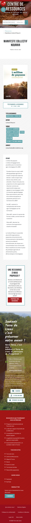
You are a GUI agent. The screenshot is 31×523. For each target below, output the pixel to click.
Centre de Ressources (12, 456)
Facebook (9, 479)
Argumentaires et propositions (13, 116)
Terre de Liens (10, 454)
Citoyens (22, 132)
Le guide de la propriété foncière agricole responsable (15, 439)
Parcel (8, 462)
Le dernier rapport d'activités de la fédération (15, 430)
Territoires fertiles (11, 467)
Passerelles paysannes (12, 470)
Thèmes (8, 126)
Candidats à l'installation (12, 132)
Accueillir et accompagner (12, 129)
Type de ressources (11, 114)
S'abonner (10, 496)
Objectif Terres (10, 459)
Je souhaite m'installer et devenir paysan (13, 434)
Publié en (12, 49)
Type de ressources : (19, 18)
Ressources (8, 31)
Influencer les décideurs (12, 135)
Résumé (8, 158)
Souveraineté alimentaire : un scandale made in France (14, 444)
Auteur (8, 120)
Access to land (10, 464)
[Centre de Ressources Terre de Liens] (3, 3)
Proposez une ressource (15, 300)
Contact (8, 145)
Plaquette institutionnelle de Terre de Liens (14, 425)
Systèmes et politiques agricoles (14, 141)
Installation (9, 138)
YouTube (8, 482)
